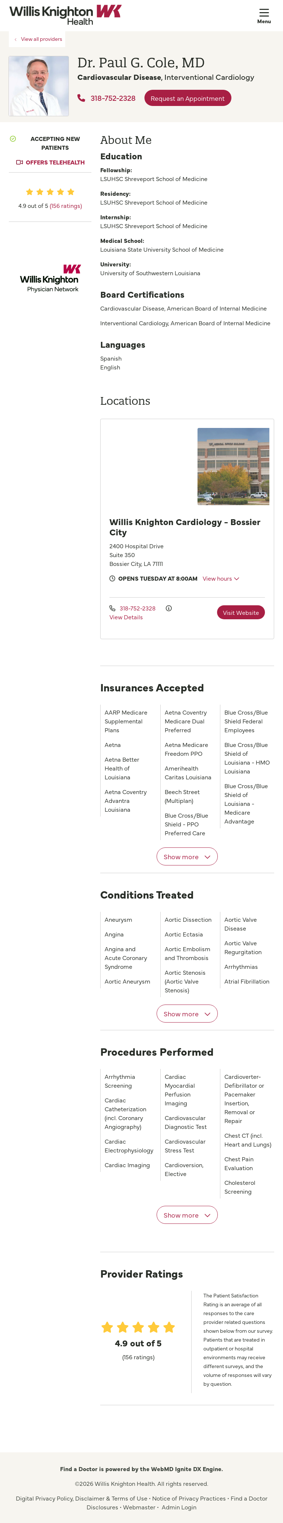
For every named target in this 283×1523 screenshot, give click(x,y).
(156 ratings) (66, 205)
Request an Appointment (188, 98)
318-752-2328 (106, 97)
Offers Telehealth (55, 162)
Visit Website (241, 612)
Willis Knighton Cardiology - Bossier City (184, 526)
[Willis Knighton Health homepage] (65, 15)
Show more (187, 856)
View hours (221, 578)
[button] (265, 15)
